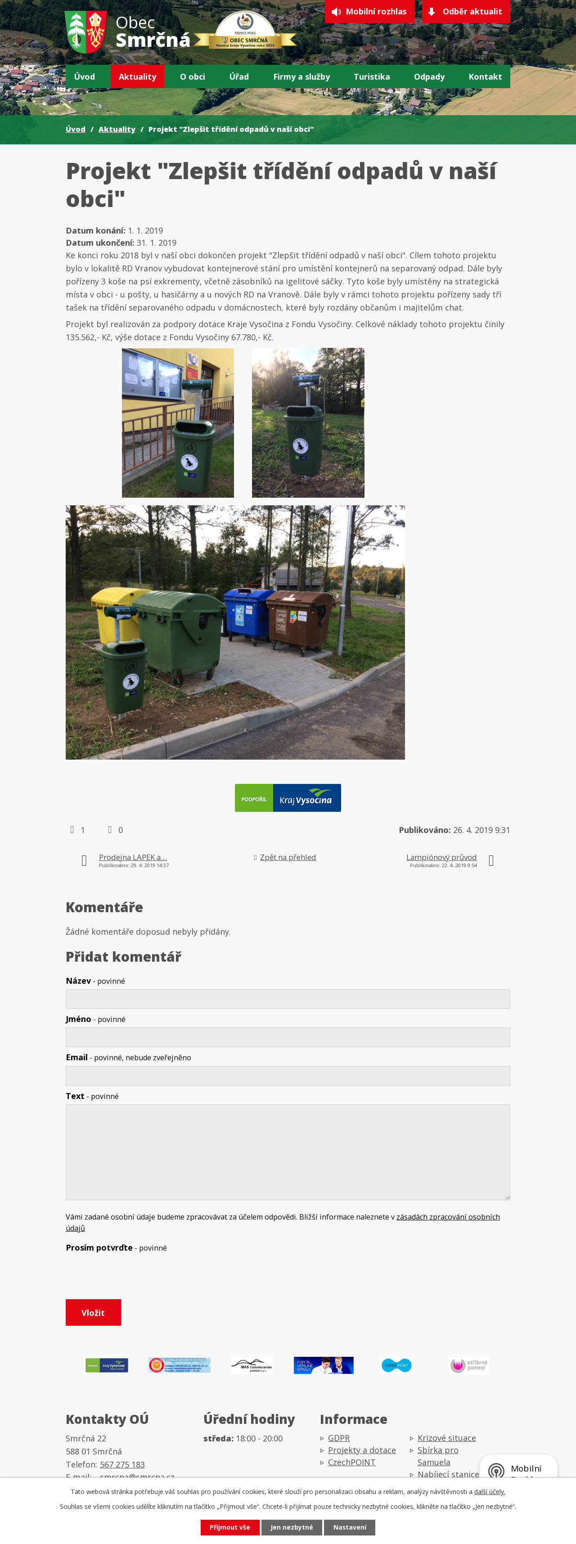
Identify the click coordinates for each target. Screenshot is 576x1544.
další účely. (489, 1491)
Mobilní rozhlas (375, 11)
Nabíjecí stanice (448, 1475)
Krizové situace (447, 1438)
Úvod (84, 76)
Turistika (372, 76)
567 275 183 (122, 1465)
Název (95, 980)
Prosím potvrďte (116, 1247)
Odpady (429, 76)
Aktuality (137, 76)
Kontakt (485, 76)
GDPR (339, 1438)
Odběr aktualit (472, 11)
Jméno (96, 1018)
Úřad (239, 76)
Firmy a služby (301, 76)
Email (128, 1057)
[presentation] (134, 1277)
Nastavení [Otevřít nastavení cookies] (350, 1527)
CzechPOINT (352, 1463)
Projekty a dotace (362, 1450)
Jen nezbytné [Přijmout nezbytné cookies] (291, 1527)
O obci (192, 76)
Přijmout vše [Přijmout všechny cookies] (229, 1527)
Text (92, 1095)
